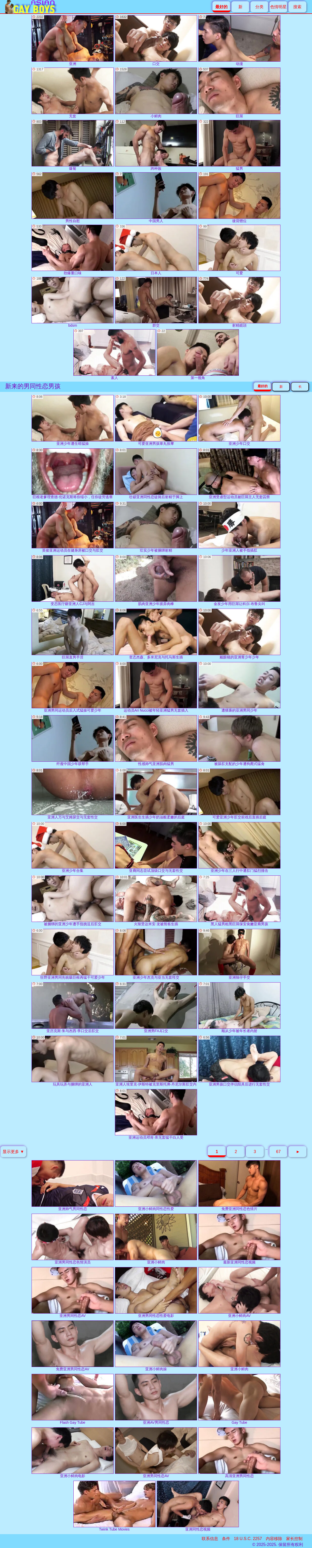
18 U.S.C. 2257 (248, 1538)
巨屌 (239, 93)
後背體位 (239, 197)
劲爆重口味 (73, 250)
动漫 (239, 40)
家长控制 (294, 1538)
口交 (156, 40)
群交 (156, 302)
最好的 (263, 386)
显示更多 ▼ (13, 1151)
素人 (114, 354)
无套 (73, 93)
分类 (259, 7)
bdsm (73, 302)
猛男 (239, 145)
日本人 (156, 250)
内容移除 (274, 1538)
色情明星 (278, 7)
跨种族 (156, 145)
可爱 (239, 250)
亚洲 (73, 40)
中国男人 (156, 197)
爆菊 (73, 145)
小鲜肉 (156, 93)
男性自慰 (73, 197)
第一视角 (198, 354)
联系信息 (210, 1538)
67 (278, 1151)
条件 (226, 1538)
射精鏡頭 (239, 302)
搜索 (297, 7)
